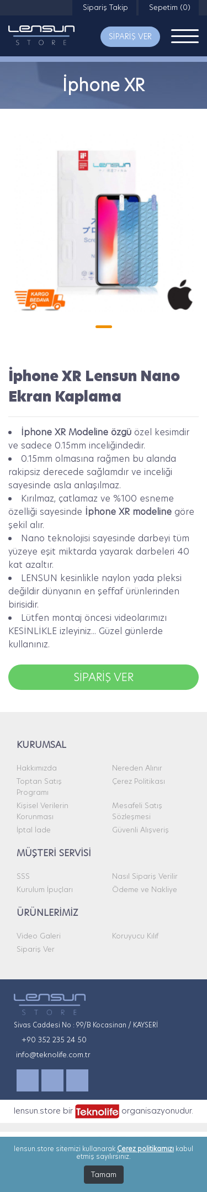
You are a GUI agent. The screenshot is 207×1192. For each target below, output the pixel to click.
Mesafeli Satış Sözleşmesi (137, 810)
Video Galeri (39, 936)
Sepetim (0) (168, 7)
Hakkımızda (37, 768)
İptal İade (34, 830)
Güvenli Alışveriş (140, 830)
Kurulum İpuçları (45, 889)
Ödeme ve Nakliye (144, 889)
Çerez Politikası (138, 781)
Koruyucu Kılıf (135, 936)
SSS (23, 876)
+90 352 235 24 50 (54, 1040)
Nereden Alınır (137, 768)
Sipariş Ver (36, 949)
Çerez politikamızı (145, 1148)
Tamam (103, 1174)
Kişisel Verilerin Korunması (42, 810)
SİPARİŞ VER (130, 36)
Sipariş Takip (104, 7)
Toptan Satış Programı (39, 786)
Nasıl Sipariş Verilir (145, 876)
